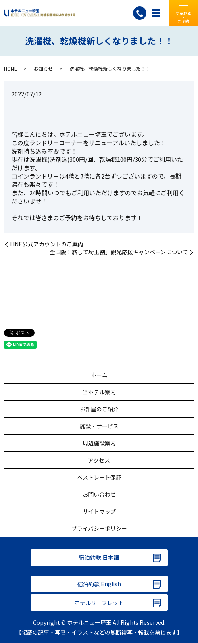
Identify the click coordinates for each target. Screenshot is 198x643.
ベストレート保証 (99, 477)
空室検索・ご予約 (183, 17)
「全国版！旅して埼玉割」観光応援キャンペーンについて (116, 252)
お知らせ (43, 68)
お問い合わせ (99, 494)
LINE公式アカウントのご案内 (46, 244)
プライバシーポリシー (99, 528)
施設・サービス (99, 426)
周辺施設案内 (99, 443)
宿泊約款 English (99, 584)
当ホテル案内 (99, 392)
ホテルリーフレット (99, 603)
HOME (10, 68)
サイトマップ (99, 511)
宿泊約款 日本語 (99, 557)
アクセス (99, 460)
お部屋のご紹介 (99, 409)
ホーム (99, 375)
